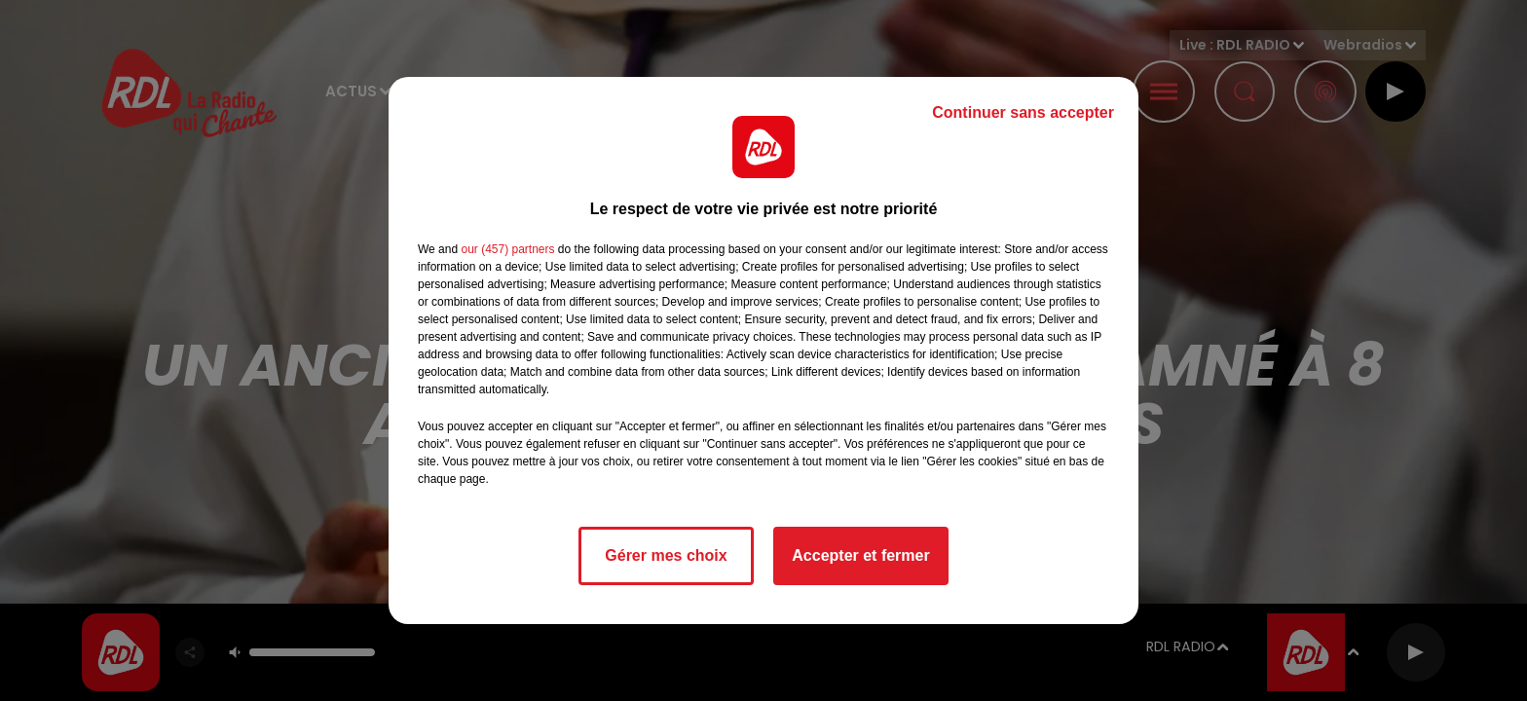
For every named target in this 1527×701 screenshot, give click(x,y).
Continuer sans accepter (1023, 112)
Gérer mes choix (665, 555)
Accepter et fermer (860, 555)
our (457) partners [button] (507, 249)
